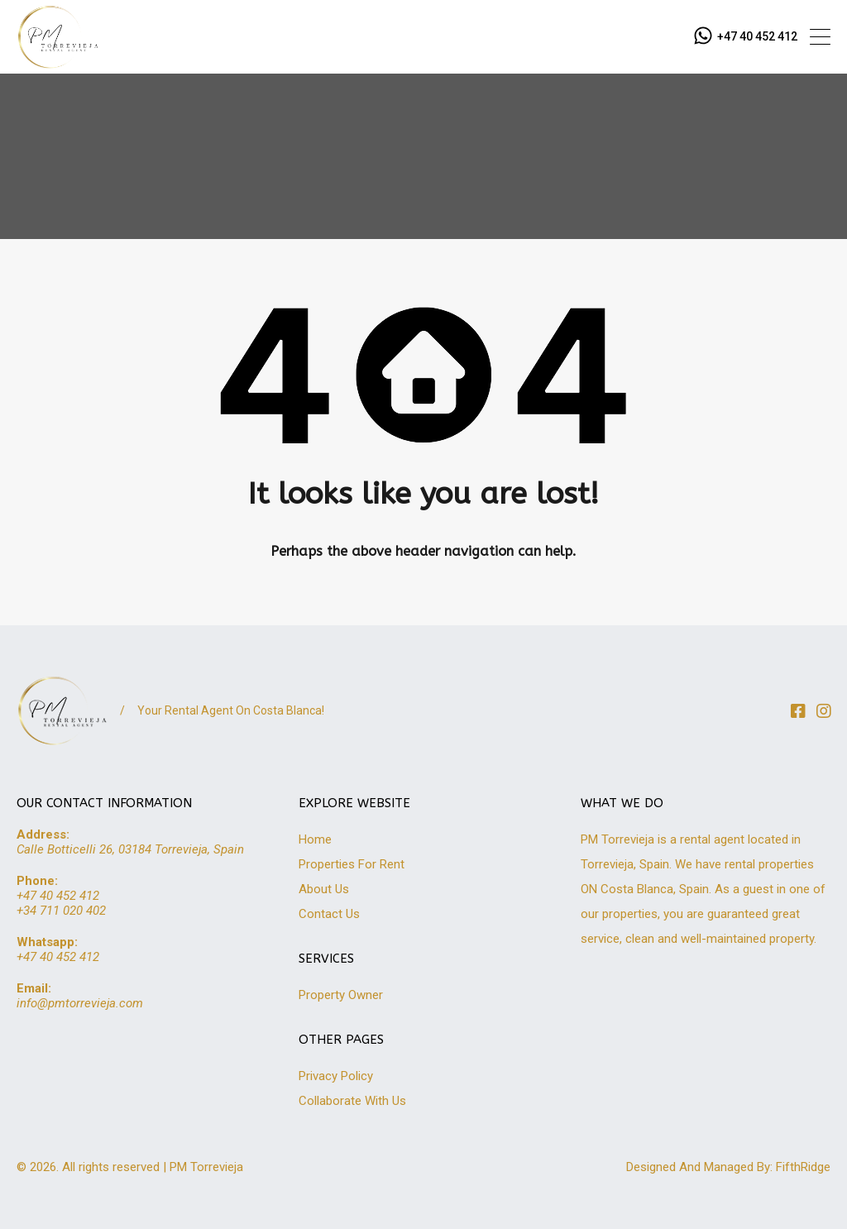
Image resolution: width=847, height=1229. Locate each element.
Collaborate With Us (352, 1100)
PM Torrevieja (206, 1167)
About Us (324, 889)
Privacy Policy (336, 1076)
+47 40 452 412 (757, 36)
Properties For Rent (351, 864)
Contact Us (329, 913)
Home (315, 839)
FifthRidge (803, 1167)
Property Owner (341, 995)
